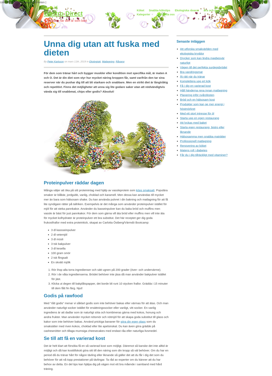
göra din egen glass (133, 321)
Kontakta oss (166, 14)
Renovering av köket (193, 145)
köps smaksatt (145, 190)
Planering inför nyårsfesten (197, 95)
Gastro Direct (63, 13)
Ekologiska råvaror (187, 10)
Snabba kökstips (159, 10)
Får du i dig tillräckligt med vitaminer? (204, 155)
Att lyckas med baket (193, 122)
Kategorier (142, 15)
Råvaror (120, 61)
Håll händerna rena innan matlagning (203, 90)
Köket (140, 10)
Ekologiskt (95, 61)
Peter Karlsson (55, 61)
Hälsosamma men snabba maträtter (203, 136)
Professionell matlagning (195, 141)
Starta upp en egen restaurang (199, 118)
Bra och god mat (214, 10)
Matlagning (108, 61)
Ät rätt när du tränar (192, 76)
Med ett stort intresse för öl (197, 113)
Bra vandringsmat (191, 72)
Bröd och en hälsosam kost (197, 99)
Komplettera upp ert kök (195, 81)
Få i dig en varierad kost (195, 85)
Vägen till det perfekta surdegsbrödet (203, 67)
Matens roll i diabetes (193, 150)
